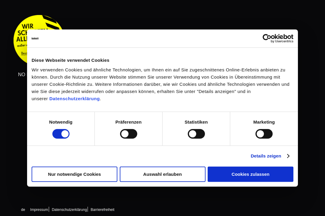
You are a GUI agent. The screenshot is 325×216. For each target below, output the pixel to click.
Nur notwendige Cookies (74, 174)
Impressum (39, 210)
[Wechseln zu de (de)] (23, 209)
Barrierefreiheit (102, 210)
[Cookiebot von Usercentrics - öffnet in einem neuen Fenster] (267, 38)
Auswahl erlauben (162, 174)
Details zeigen (266, 155)
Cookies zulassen (251, 174)
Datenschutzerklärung (74, 98)
